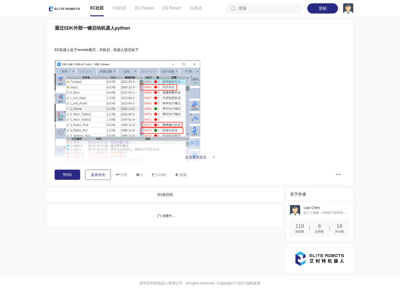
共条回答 (165, 195)
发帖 (323, 8)
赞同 (67, 175)
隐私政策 (253, 283)
